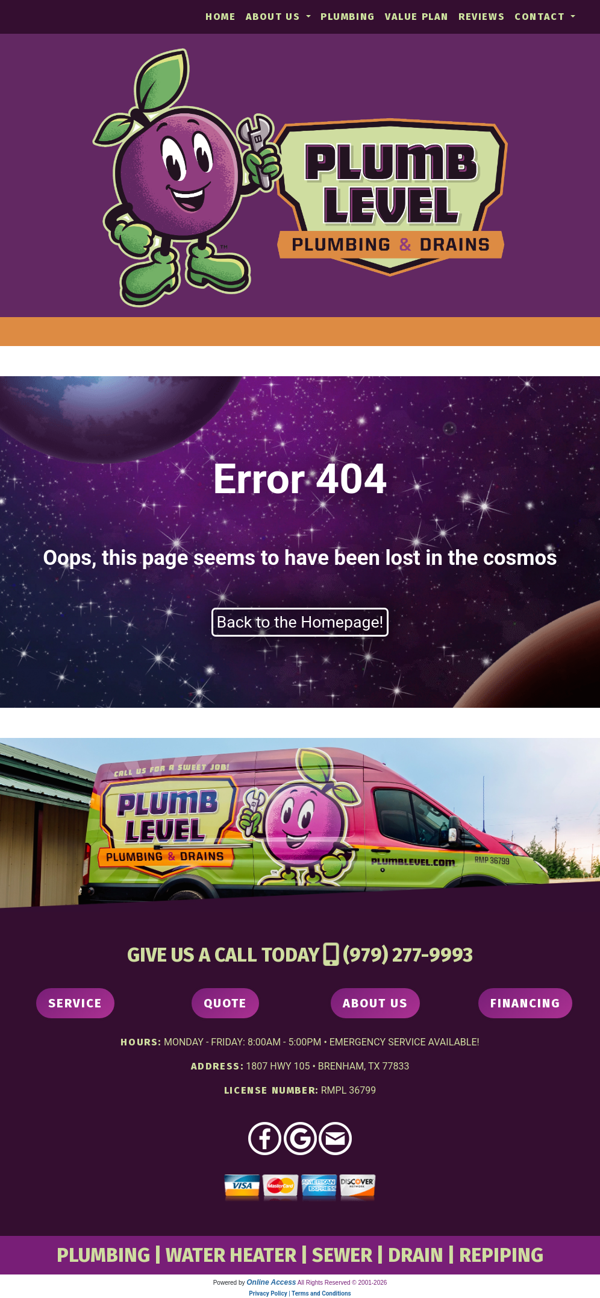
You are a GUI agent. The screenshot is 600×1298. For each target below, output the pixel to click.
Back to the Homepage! (300, 622)
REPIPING (501, 1255)
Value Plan (417, 16)
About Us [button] (275, 16)
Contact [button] (541, 16)
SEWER (342, 1255)
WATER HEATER (231, 1255)
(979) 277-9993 (408, 955)
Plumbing (347, 16)
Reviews (481, 16)
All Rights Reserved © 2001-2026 (342, 1282)
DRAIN (415, 1255)
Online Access (271, 1282)
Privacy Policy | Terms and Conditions (300, 1293)
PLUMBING (103, 1255)
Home (220, 16)
